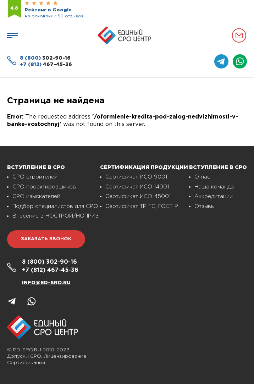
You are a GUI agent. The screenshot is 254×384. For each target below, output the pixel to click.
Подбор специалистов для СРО (55, 206)
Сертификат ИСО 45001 (138, 196)
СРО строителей (34, 177)
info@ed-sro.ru (46, 283)
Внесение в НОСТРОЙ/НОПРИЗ (55, 216)
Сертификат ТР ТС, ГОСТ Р (141, 206)
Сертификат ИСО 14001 (137, 187)
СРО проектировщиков (44, 187)
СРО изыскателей (36, 196)
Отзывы (204, 206)
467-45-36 (46, 64)
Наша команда (214, 187)
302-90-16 (45, 58)
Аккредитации (213, 196)
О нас (202, 177)
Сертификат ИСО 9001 (136, 177)
